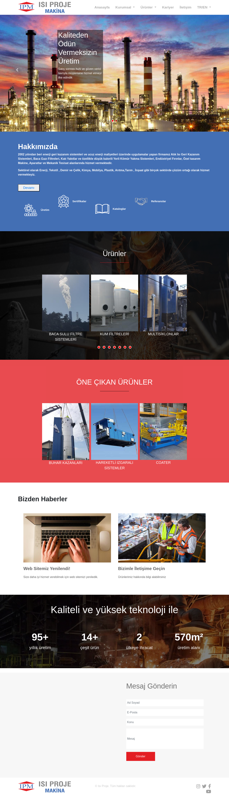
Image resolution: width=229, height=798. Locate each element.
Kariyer (168, 7)
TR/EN (202, 7)
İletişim (185, 7)
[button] (17, 70)
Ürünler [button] (147, 7)
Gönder (140, 756)
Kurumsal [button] (123, 7)
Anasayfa (102, 7)
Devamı (28, 188)
